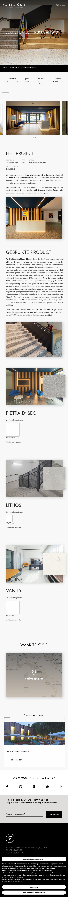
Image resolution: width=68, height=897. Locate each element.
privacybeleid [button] (6, 866)
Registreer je (54, 814)
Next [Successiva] (63, 718)
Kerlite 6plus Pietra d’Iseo (21, 259)
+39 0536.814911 (16, 850)
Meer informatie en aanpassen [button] (34, 892)
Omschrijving (14, 67)
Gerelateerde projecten (29, 67)
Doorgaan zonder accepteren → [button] (34, 859)
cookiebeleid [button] (48, 870)
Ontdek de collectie (15, 442)
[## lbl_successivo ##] (62, 93)
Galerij (5, 67)
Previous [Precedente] (9, 718)
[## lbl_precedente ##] (5, 93)
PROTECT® (50, 309)
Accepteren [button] (34, 887)
